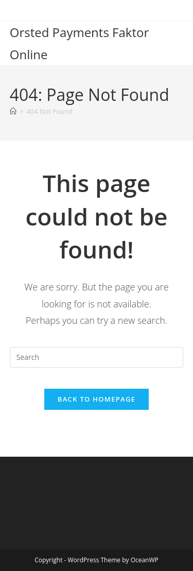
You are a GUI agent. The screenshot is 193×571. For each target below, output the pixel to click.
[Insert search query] (97, 357)
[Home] (13, 111)
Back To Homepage (96, 399)
